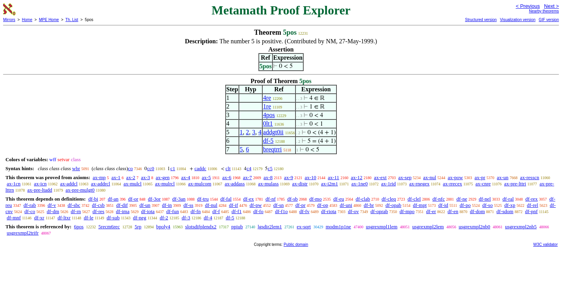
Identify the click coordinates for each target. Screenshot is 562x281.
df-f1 (236, 211)
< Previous (528, 6)
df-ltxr (63, 218)
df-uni (346, 205)
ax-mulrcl (165, 184)
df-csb (98, 205)
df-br (369, 205)
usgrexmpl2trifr (23, 233)
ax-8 (267, 177)
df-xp (509, 205)
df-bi (93, 199)
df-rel (532, 205)
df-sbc (74, 205)
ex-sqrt (304, 226)
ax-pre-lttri (515, 184)
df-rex (531, 199)
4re (267, 97)
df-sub (113, 218)
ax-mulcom (199, 184)
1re (267, 106)
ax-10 (311, 177)
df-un (144, 205)
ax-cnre (483, 184)
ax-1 (116, 177)
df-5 (268, 140)
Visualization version (517, 20)
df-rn (76, 211)
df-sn (278, 205)
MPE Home (49, 20)
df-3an (178, 199)
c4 (249, 168)
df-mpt (420, 205)
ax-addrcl (100, 184)
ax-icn (40, 184)
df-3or (154, 199)
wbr (76, 168)
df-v (52, 205)
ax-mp (99, 177)
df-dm (53, 211)
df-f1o (281, 211)
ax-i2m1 (329, 184)
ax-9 (288, 177)
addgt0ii (273, 132)
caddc (200, 168)
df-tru (203, 199)
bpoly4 (163, 226)
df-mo (315, 199)
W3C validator (545, 244)
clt (228, 168)
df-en (453, 211)
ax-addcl (69, 184)
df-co (30, 211)
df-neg (139, 218)
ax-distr (300, 184)
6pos (79, 226)
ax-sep (404, 177)
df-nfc (438, 199)
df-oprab (379, 211)
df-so (487, 205)
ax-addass (235, 184)
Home (27, 20)
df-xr (39, 218)
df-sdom (504, 211)
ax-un (503, 177)
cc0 (150, 168)
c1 (172, 168)
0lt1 (268, 123)
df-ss (188, 205)
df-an (113, 199)
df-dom (477, 211)
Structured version (480, 20)
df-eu (338, 199)
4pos (269, 115)
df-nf (270, 199)
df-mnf (14, 218)
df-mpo (407, 211)
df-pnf (531, 211)
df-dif (122, 205)
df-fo (258, 211)
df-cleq (389, 199)
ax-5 (206, 177)
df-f (216, 211)
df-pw (256, 205)
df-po (465, 205)
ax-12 (357, 177)
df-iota (148, 211)
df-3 (186, 218)
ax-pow (455, 177)
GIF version (549, 20)
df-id (443, 205)
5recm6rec (109, 226)
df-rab (29, 205)
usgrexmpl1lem (381, 226)
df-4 (208, 218)
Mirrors (9, 20)
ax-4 (185, 177)
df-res (98, 211)
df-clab (363, 199)
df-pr (300, 205)
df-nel (485, 199)
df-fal (225, 199)
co (130, 168)
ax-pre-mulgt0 (80, 190)
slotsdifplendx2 (200, 226)
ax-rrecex (452, 184)
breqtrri (272, 149)
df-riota (328, 211)
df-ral (508, 199)
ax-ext (380, 177)
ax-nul (429, 177)
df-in (167, 205)
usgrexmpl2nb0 (474, 226)
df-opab (393, 205)
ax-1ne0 (359, 184)
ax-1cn (13, 184)
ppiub (237, 226)
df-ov (353, 211)
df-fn (195, 211)
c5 (270, 168)
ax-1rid (388, 184)
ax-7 (247, 177)
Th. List (72, 20)
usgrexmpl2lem (428, 226)
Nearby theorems (544, 11)
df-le (89, 218)
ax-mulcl (133, 184)
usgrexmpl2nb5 (521, 226)
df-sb (292, 199)
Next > (551, 6)
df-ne (461, 199)
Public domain (296, 244)
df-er (431, 211)
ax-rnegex (419, 184)
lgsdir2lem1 (270, 226)
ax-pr (480, 177)
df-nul (211, 205)
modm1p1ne (338, 226)
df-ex (248, 199)
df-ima (123, 211)
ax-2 (130, 177)
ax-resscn (529, 177)
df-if (233, 205)
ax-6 (226, 177)
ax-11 (333, 177)
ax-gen (162, 177)
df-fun (172, 211)
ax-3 (145, 177)
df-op (322, 205)
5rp (138, 226)
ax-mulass (268, 184)
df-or (133, 199)
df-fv (304, 211)
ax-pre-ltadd (39, 190)
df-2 (164, 218)
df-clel (414, 199)
